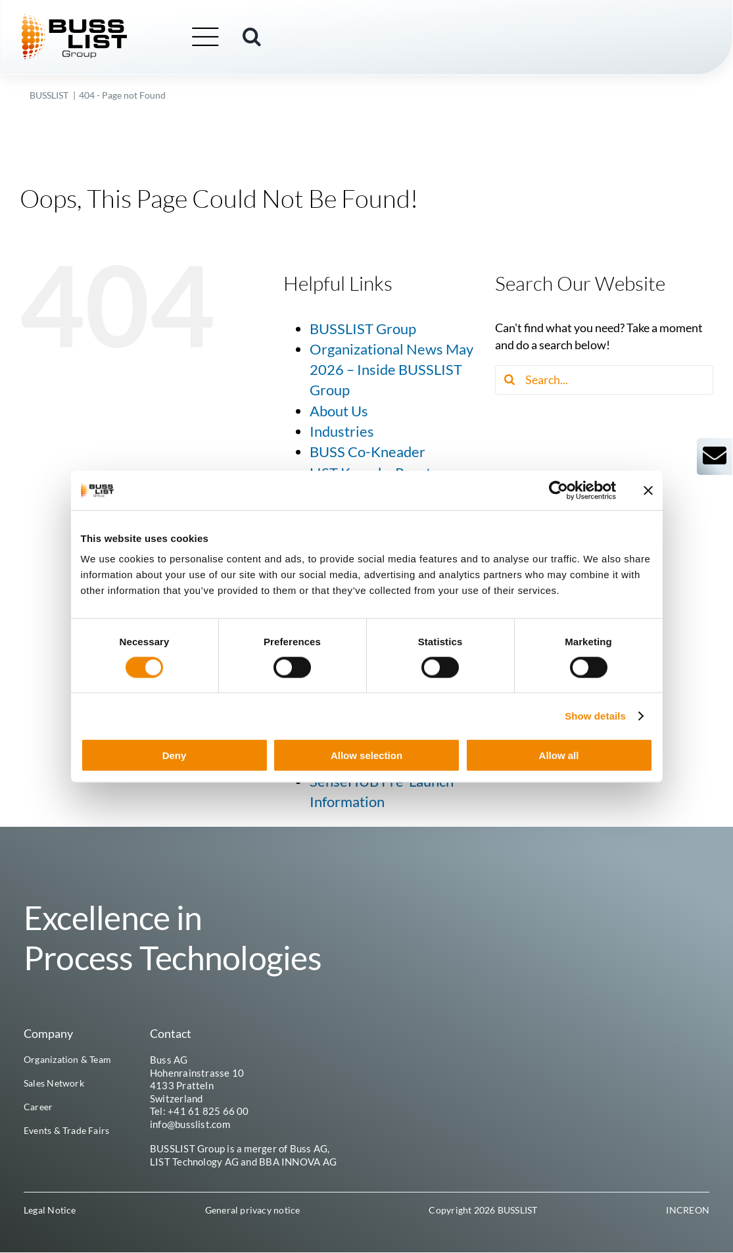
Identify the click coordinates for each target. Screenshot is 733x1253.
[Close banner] (648, 490)
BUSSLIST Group (363, 328)
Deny (174, 755)
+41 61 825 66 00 (208, 1111)
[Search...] (604, 380)
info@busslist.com (190, 1124)
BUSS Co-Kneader (367, 451)
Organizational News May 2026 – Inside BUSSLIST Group (391, 370)
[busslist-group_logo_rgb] (82, 20)
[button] (260, 37)
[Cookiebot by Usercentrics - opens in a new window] (558, 490)
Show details (595, 715)
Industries (342, 431)
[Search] (510, 380)
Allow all (559, 755)
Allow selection (366, 755)
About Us (339, 411)
